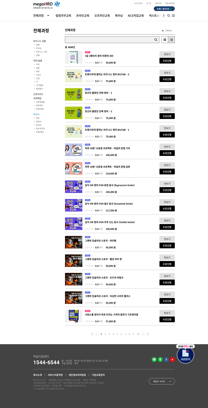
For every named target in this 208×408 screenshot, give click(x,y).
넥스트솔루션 (157, 15)
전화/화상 (40, 132)
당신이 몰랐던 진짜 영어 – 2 (98, 111)
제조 (38, 71)
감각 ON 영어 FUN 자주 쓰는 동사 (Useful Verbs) (110, 222)
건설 (38, 78)
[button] (161, 15)
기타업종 (39, 85)
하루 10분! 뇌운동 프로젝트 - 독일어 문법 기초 (107, 148)
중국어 (38, 125)
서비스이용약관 (55, 375)
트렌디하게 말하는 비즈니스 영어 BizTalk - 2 (107, 74)
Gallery (164, 40)
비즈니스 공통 (39, 40)
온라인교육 (82, 15)
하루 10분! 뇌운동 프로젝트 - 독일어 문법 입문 (107, 166)
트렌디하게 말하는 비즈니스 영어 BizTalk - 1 (107, 129)
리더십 (38, 48)
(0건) (101, 62)
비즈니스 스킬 (41, 51)
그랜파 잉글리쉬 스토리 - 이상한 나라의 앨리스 (107, 296)
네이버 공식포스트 (160, 359)
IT (37, 81)
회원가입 (158, 3)
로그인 (148, 3)
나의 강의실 (138, 3)
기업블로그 (154, 359)
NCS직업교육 (136, 15)
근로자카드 (38, 94)
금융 (38, 55)
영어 (38, 118)
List (171, 40)
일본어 (38, 121)
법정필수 (39, 88)
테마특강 (39, 105)
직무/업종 (37, 60)
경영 (38, 44)
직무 (38, 64)
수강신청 (167, 60)
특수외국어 (40, 128)
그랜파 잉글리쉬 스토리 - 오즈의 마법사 (104, 277)
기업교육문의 (98, 375)
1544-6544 (46, 362)
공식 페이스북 (166, 359)
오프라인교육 (102, 15)
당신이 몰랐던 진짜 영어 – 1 (98, 92)
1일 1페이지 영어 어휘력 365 (99, 55)
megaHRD (46, 5)
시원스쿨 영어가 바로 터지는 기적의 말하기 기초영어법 (111, 314)
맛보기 (167, 54)
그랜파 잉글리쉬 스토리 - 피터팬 (100, 240)
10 (138, 334)
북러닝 (119, 15)
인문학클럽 (40, 101)
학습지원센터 (170, 3)
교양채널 (37, 98)
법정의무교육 (63, 15)
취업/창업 (40, 108)
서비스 (38, 74)
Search (168, 15)
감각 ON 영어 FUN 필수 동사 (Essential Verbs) (109, 203)
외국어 (36, 114)
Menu (173, 15)
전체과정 (38, 15)
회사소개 (37, 375)
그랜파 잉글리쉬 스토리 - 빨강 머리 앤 (103, 259)
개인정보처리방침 (77, 375)
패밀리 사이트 (159, 381)
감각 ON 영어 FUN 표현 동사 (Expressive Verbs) (110, 185)
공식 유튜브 (172, 359)
